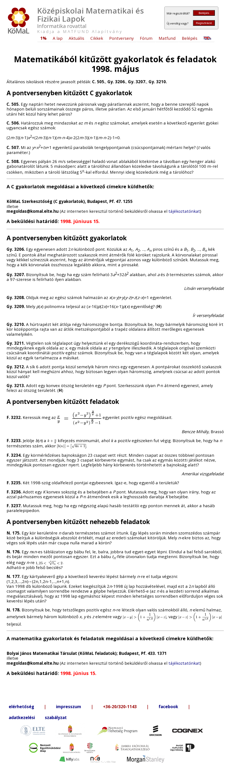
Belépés (204, 13)
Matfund (167, 38)
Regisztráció (204, 23)
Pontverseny (121, 38)
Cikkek (96, 38)
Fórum (146, 38)
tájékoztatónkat (184, 211)
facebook (168, 706)
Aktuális (76, 38)
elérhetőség (21, 706)
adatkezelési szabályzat (38, 717)
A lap (58, 38)
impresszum (68, 706)
